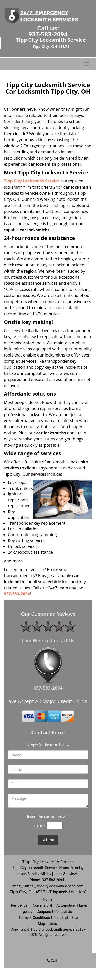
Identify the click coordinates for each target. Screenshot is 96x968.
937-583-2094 (48, 34)
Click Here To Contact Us (48, 640)
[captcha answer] (54, 826)
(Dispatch (58, 892)
